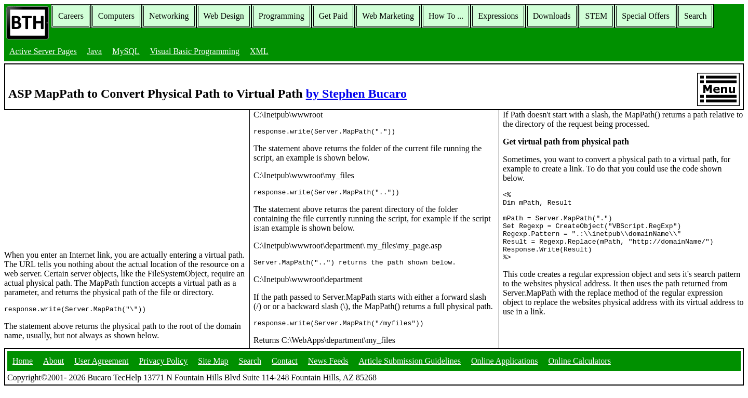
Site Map (213, 369)
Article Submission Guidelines (410, 369)
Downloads (552, 15)
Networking (169, 15)
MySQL (125, 51)
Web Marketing (388, 15)
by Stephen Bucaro (356, 93)
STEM (596, 15)
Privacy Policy (163, 369)
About (53, 369)
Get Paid (333, 15)
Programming (281, 15)
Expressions (498, 15)
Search (695, 15)
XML (259, 51)
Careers (71, 15)
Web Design (224, 15)
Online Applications (504, 369)
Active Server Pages (43, 51)
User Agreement (101, 369)
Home (22, 369)
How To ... (446, 15)
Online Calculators (579, 369)
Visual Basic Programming (194, 51)
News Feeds (328, 369)
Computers (116, 15)
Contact (285, 369)
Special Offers (646, 15)
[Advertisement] (82, 175)
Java (94, 51)
